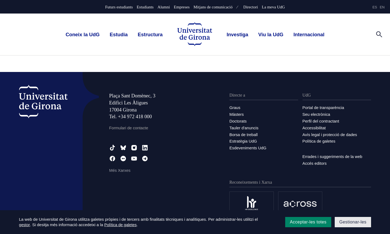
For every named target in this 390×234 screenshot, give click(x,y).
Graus (234, 107)
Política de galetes (319, 140)
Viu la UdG (271, 34)
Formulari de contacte (128, 128)
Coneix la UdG (83, 34)
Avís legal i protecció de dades (330, 133)
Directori (250, 7)
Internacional (308, 34)
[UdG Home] (194, 34)
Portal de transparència (323, 107)
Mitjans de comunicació (213, 7)
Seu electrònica (316, 114)
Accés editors (315, 161)
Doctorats (238, 120)
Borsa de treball (243, 133)
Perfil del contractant (321, 120)
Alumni (164, 7)
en (382, 7)
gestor (24, 225)
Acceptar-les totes (308, 222)
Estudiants (145, 7)
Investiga (237, 34)
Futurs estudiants (119, 7)
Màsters (236, 114)
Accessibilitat (314, 127)
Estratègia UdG (243, 140)
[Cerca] (379, 34)
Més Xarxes (120, 170)
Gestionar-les (352, 222)
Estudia (119, 34)
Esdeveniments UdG (248, 146)
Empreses (182, 7)
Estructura (150, 34)
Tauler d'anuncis (244, 127)
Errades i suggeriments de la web (333, 155)
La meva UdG (273, 7)
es (374, 7)
